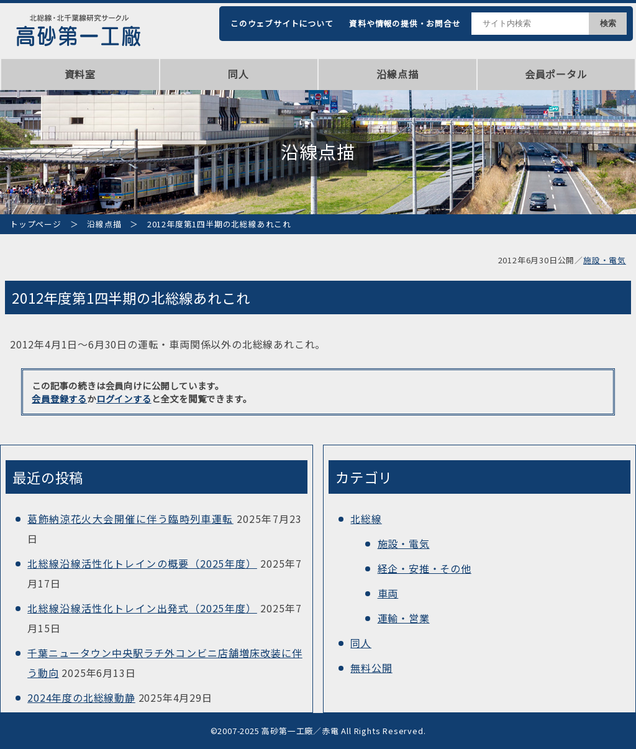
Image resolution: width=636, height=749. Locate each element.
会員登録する (59, 398)
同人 (238, 73)
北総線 (365, 518)
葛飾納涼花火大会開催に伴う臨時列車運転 (130, 518)
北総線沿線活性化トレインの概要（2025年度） (142, 563)
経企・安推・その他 (424, 568)
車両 (388, 593)
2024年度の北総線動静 (81, 697)
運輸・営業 (404, 618)
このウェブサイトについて (282, 23)
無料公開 (371, 667)
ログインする (124, 398)
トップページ (35, 224)
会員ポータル (556, 73)
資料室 (80, 73)
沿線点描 (397, 73)
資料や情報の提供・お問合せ (404, 23)
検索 (608, 23)
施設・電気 (604, 260)
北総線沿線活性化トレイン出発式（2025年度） (142, 608)
